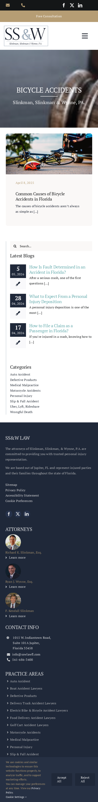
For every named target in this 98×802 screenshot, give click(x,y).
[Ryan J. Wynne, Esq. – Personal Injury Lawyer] (11, 565)
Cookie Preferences (17, 501)
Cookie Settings (16, 797)
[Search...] (51, 246)
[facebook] (64, 5)
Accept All (61, 779)
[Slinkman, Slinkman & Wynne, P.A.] (26, 26)
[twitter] (72, 5)
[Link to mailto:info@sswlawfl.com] (9, 5)
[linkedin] (80, 5)
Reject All (85, 779)
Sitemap (10, 485)
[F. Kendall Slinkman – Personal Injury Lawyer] (11, 594)
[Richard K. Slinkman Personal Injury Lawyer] (11, 536)
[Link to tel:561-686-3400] (25, 5)
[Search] (15, 246)
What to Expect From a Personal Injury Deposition (58, 298)
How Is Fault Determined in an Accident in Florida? (57, 269)
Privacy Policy (14, 490)
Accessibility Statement (21, 495)
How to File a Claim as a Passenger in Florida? (51, 328)
